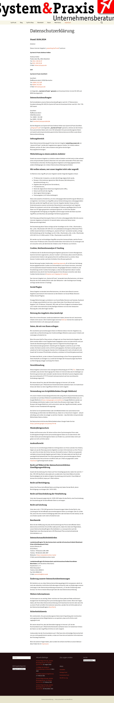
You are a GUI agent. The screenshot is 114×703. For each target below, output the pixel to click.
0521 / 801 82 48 (37, 63)
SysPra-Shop (30, 22)
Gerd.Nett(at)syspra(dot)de (41, 121)
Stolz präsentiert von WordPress (63, 699)
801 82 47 (39, 61)
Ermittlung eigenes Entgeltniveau (45, 674)
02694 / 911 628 (37, 84)
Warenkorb (40, 22)
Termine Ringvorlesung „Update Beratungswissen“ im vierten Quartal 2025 (44, 662)
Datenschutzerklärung (47, 699)
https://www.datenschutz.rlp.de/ (46, 555)
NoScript (64, 320)
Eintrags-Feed (63, 672)
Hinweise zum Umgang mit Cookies (56, 274)
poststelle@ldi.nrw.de (41, 574)
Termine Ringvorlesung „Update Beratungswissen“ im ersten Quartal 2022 (44, 686)
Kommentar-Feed (64, 675)
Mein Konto (58, 22)
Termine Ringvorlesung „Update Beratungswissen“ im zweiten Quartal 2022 (44, 680)
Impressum (68, 22)
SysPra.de (13, 22)
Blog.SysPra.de (35, 128)
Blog (21, 22)
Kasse (49, 22)
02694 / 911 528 (37, 82)
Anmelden (62, 669)
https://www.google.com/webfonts (52, 400)
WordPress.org (64, 678)
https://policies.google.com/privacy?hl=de (43, 423)
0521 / (35, 61)
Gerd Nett (52, 607)
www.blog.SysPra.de (53, 48)
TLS (74, 369)
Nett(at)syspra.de (40, 87)
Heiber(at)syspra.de (41, 65)
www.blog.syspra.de (59, 263)
